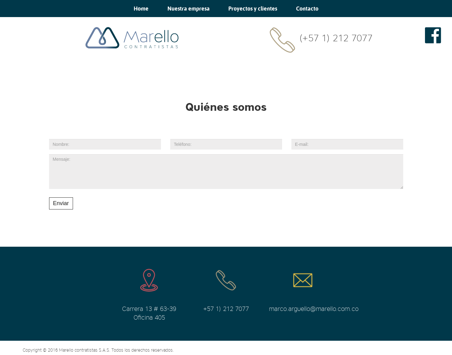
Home (141, 8)
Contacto (307, 8)
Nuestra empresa (188, 8)
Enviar (61, 203)
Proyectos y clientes (252, 8)
